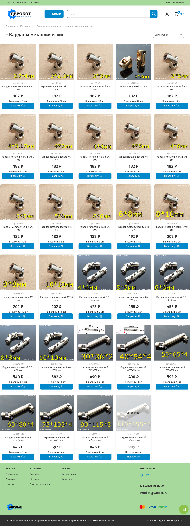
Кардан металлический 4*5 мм (133, 158)
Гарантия (67, 479)
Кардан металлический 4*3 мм (56, 158)
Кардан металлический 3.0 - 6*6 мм (172, 299)
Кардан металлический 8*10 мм (172, 228)
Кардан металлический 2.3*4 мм (18, 88)
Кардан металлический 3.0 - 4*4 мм (95, 299)
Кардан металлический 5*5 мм (18, 228)
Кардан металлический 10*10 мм (56, 299)
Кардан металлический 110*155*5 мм (133, 439)
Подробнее (133, 456)
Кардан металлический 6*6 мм (95, 228)
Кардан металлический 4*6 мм (172, 158)
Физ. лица (35, 474)
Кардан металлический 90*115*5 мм (95, 439)
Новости (21, 2)
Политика (11, 479)
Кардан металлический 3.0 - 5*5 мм (133, 299)
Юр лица (34, 479)
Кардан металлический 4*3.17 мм (18, 158)
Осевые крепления (47, 26)
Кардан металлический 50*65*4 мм (172, 369)
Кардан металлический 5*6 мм (56, 228)
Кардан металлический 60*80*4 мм (18, 439)
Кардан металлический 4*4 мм (95, 158)
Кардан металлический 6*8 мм (133, 228)
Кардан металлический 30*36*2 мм (95, 369)
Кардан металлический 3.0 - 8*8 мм (18, 369)
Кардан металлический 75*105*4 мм (56, 439)
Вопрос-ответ (69, 474)
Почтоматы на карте (40, 484)
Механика (25, 26)
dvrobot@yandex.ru (153, 493)
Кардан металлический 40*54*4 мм (133, 369)
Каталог (54, 13)
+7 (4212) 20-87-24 (175, 2)
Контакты (33, 2)
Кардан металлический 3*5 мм (172, 88)
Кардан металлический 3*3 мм (95, 88)
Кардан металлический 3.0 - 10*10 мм (56, 369)
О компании (12, 474)
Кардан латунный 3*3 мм (133, 86)
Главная (10, 26)
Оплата (10, 2)
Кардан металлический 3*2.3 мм (56, 88)
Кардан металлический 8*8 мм (18, 299)
